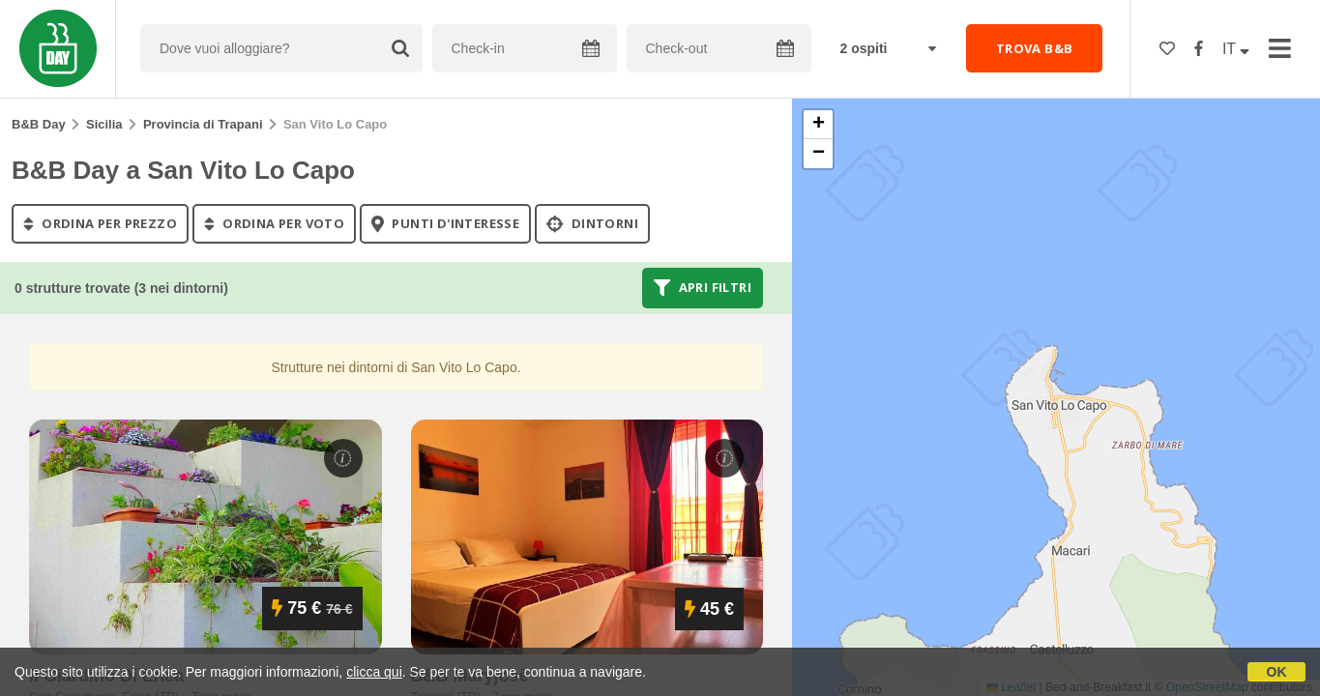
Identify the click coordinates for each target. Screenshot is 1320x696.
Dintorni (592, 223)
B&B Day (39, 124)
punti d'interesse (445, 223)
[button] (818, 124)
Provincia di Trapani (203, 124)
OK (1277, 672)
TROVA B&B (1034, 48)
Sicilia (104, 124)
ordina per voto (274, 223)
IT (1235, 49)
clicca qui (374, 672)
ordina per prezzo (100, 223)
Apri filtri (702, 288)
